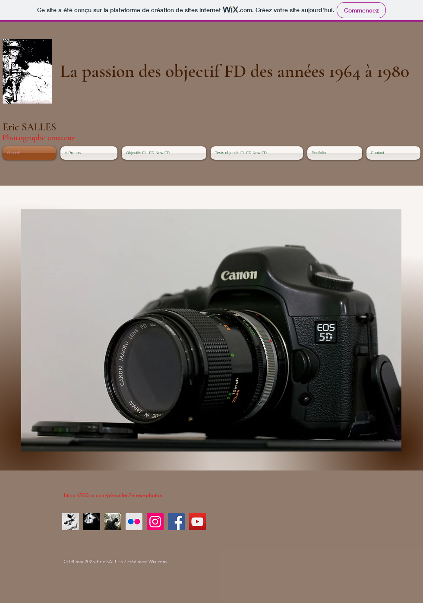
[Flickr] (134, 521)
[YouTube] (197, 521)
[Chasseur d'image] (112, 521)
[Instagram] (155, 521)
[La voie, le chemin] (70, 521)
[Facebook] (176, 521)
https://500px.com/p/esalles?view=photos (113, 496)
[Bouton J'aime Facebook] (239, 484)
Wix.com (157, 562)
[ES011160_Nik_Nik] (91, 521)
